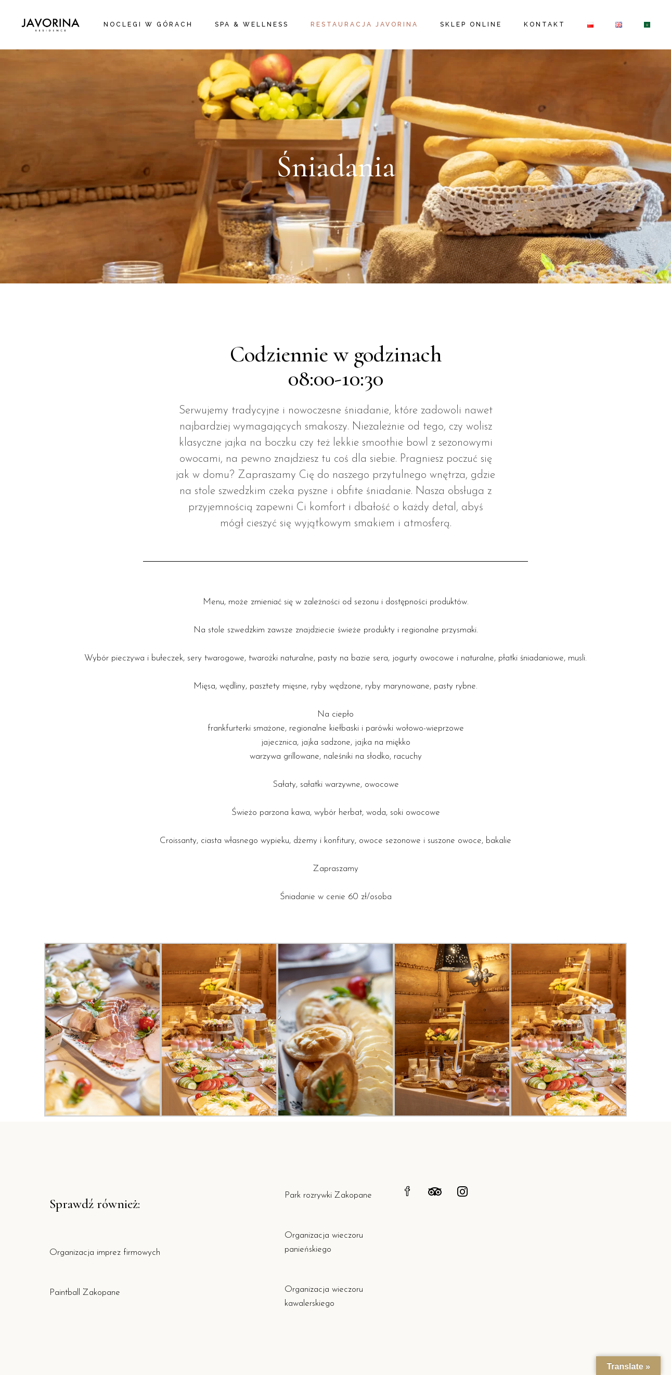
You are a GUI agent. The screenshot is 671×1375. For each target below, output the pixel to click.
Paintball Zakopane (84, 1292)
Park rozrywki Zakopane (328, 1195)
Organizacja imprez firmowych (104, 1252)
